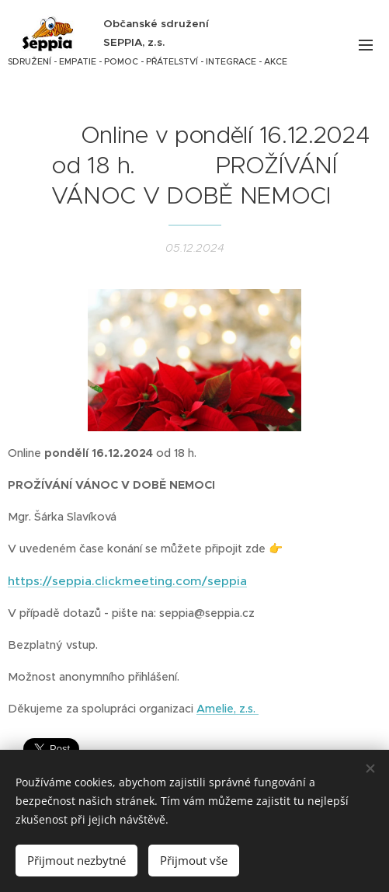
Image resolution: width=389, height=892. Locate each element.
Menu (366, 45)
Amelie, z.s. (227, 708)
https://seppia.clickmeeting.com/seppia (127, 580)
